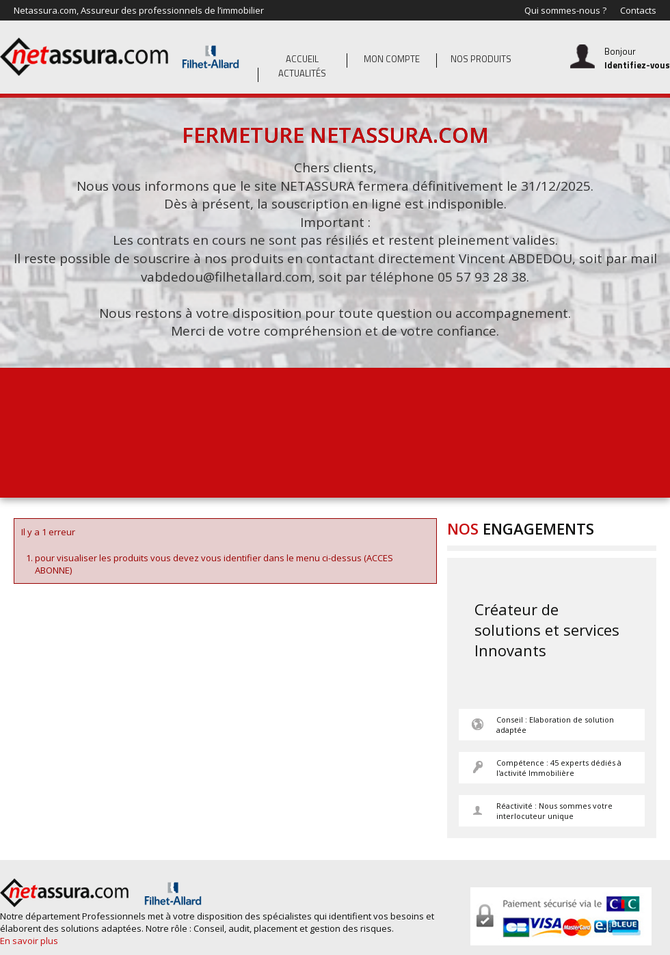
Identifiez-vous (637, 65)
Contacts (638, 10)
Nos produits (481, 58)
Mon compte (392, 58)
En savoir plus (29, 940)
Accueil (302, 58)
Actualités (302, 73)
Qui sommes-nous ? (565, 10)
